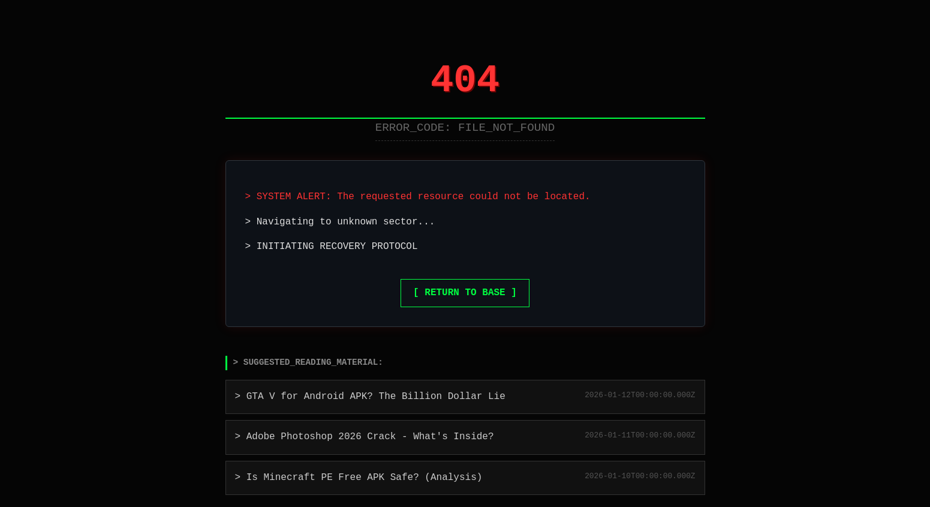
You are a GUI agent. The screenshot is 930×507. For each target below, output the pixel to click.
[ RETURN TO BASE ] (465, 292)
